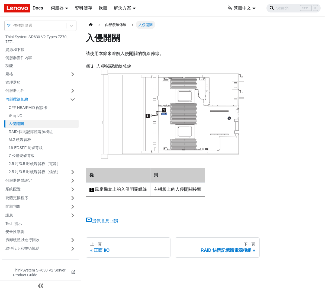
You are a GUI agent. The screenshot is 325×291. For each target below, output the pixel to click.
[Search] (293, 8)
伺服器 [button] (57, 8)
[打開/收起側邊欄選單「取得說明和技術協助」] (73, 248)
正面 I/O (15, 116)
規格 (9, 74)
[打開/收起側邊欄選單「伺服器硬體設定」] (73, 180)
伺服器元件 (14, 90)
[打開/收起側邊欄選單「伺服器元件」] (73, 90)
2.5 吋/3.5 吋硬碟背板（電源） (34, 163)
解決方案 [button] (122, 8)
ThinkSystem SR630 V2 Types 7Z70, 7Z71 (36, 39)
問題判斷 (13, 206)
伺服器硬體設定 (18, 180)
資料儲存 (83, 8)
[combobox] (13, 25)
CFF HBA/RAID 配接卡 (28, 107)
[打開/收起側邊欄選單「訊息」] (73, 215)
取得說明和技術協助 (22, 248)
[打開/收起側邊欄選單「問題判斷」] (73, 206)
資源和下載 (14, 49)
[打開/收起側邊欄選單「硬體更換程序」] (73, 198)
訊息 (9, 215)
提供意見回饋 (102, 220)
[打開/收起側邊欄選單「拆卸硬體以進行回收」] (73, 240)
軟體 (103, 8)
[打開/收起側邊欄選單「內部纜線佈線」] (73, 99)
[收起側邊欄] (40, 285)
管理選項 (13, 82)
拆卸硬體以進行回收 (22, 240)
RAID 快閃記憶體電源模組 (31, 132)
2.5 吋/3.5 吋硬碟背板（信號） (34, 172)
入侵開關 (16, 123)
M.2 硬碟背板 (20, 139)
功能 (9, 65)
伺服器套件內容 (18, 58)
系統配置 (13, 189)
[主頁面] (91, 25)
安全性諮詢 (14, 231)
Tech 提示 (13, 223)
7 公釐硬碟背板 (22, 155)
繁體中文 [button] (239, 8)
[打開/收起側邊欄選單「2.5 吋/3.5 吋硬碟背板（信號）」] (73, 172)
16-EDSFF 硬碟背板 (26, 148)
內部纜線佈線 (16, 99)
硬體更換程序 (16, 198)
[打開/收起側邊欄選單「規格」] (73, 74)
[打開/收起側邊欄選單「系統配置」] (73, 189)
